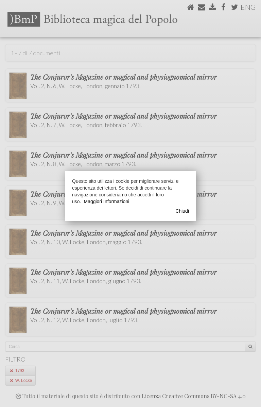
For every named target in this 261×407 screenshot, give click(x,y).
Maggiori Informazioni (106, 201)
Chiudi (182, 211)
